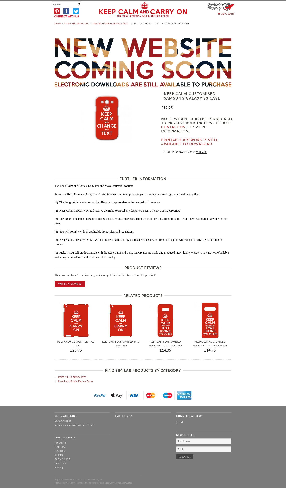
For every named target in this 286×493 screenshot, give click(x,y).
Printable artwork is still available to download (189, 150)
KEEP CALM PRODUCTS (76, 32)
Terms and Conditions (86, 491)
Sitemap (59, 475)
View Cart (226, 13)
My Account (63, 429)
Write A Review (69, 292)
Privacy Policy (69, 491)
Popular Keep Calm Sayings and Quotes (114, 491)
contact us (173, 136)
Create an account (80, 434)
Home (58, 32)
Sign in (59, 434)
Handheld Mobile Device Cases (110, 32)
